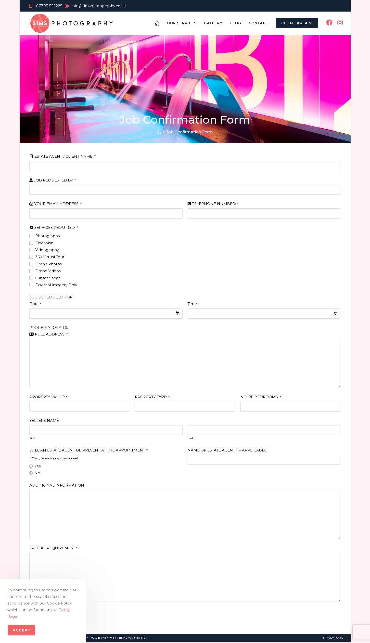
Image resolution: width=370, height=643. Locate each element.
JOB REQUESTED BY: (55, 181)
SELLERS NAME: (44, 421)
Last (190, 439)
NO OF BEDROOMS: (260, 397)
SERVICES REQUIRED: (56, 228)
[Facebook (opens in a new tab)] (329, 23)
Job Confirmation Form (189, 133)
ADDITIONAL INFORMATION (56, 486)
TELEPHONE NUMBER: (215, 204)
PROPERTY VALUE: (48, 397)
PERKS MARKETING (131, 638)
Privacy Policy (333, 638)
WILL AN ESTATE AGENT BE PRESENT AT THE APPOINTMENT (88, 451)
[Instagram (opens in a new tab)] (340, 23)
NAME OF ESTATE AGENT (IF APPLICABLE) (228, 451)
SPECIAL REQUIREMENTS (53, 549)
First (32, 439)
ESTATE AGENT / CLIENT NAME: (65, 157)
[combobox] (106, 314)
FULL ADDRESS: (51, 335)
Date (35, 304)
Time (193, 304)
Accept (21, 630)
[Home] (159, 133)
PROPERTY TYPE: (152, 397)
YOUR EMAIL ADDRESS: (58, 204)
